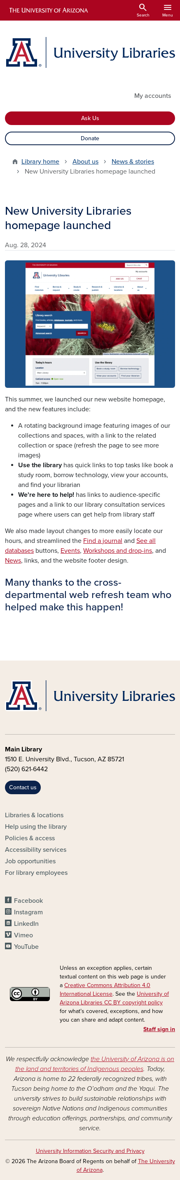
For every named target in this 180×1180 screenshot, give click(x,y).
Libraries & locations (34, 815)
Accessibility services (35, 850)
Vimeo (23, 935)
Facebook (28, 901)
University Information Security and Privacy (90, 1151)
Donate (90, 138)
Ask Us (90, 118)
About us (85, 162)
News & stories (133, 162)
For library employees (36, 873)
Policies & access (30, 838)
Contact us (23, 787)
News (13, 560)
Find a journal (102, 541)
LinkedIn (26, 924)
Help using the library (36, 827)
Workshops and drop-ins (117, 551)
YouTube (26, 947)
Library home (40, 162)
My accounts (152, 96)
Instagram (28, 912)
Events (70, 551)
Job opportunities (30, 861)
